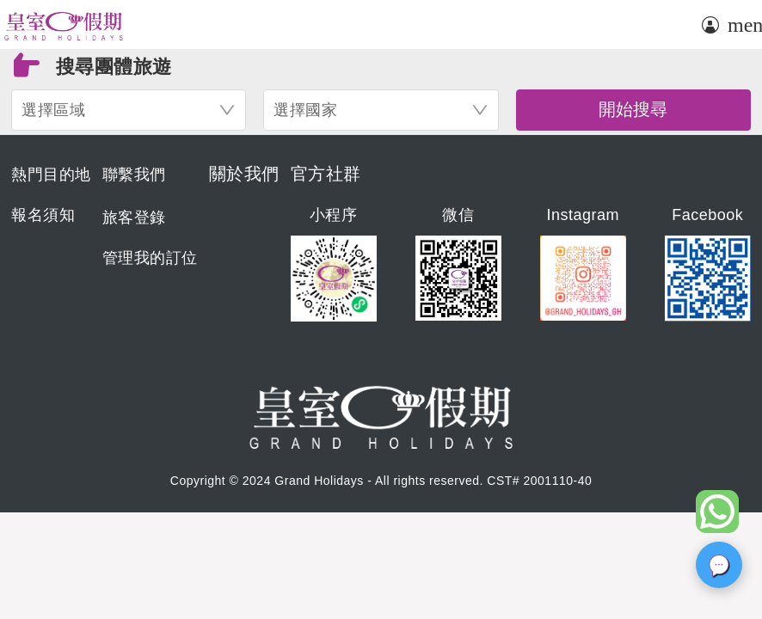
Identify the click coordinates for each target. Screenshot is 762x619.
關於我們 (244, 173)
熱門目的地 (51, 174)
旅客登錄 (134, 217)
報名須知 (43, 215)
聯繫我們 (134, 174)
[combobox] (128, 110)
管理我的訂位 (150, 258)
